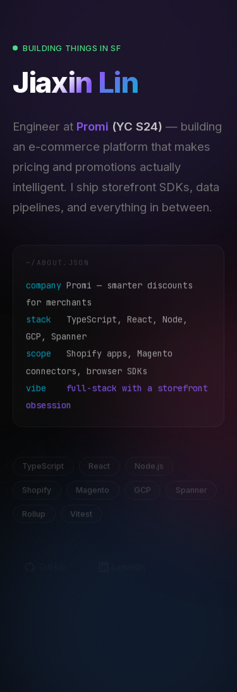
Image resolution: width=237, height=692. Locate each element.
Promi (92, 128)
